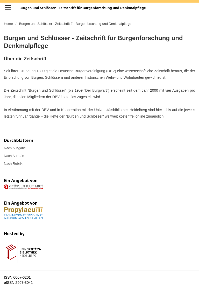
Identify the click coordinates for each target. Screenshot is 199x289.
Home (8, 24)
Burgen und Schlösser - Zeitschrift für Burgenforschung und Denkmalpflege (82, 7)
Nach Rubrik (13, 163)
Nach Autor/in (14, 156)
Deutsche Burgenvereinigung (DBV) (87, 71)
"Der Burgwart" (96, 90)
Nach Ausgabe (15, 148)
